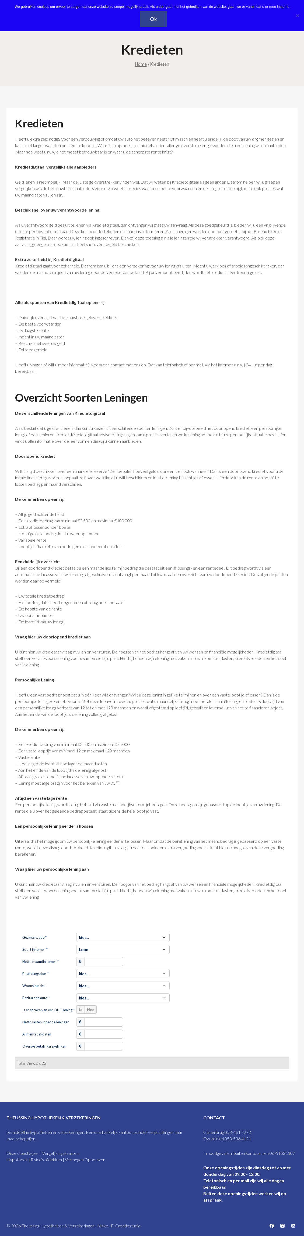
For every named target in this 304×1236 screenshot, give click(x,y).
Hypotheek (17, 1159)
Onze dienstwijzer (22, 1153)
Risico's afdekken (46, 1159)
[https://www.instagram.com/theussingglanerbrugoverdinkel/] (282, 1225)
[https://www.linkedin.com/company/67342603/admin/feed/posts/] (293, 1225)
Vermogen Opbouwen (85, 1159)
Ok (153, 19)
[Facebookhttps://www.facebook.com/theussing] (271, 1225)
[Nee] (297, 15)
